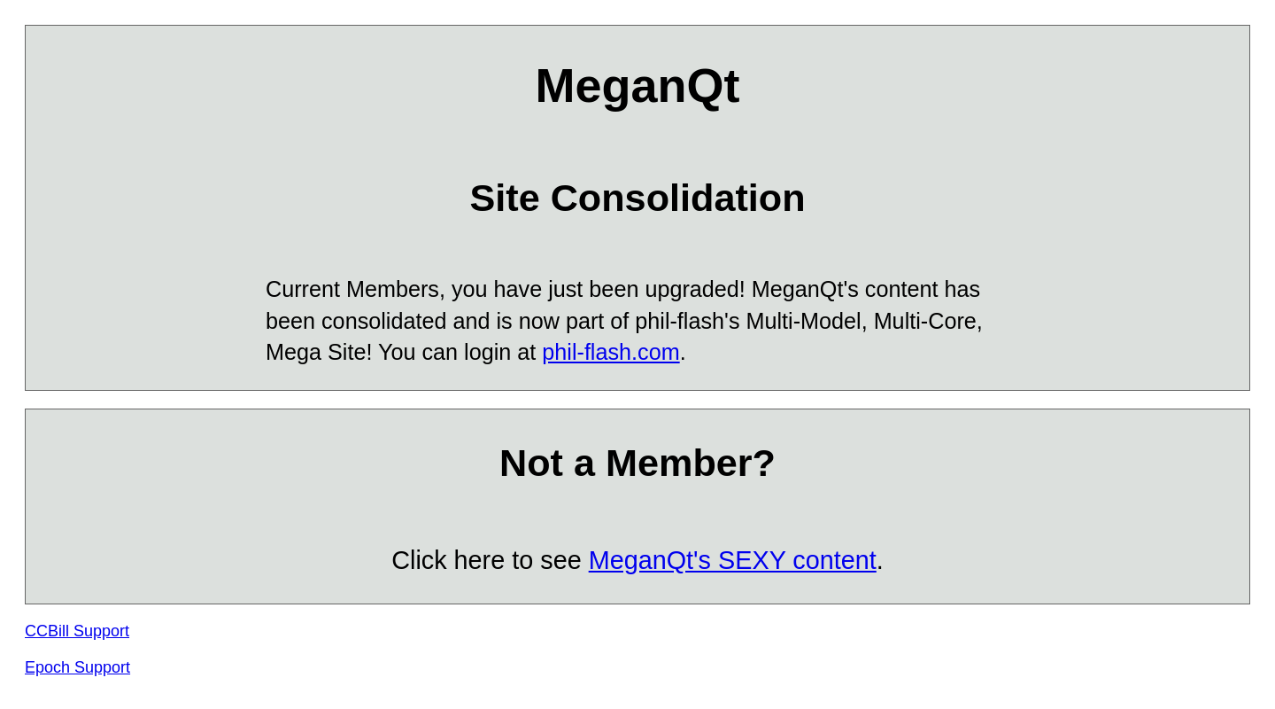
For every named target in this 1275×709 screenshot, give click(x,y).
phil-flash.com (610, 351)
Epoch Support (77, 667)
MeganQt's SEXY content (733, 560)
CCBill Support (77, 631)
